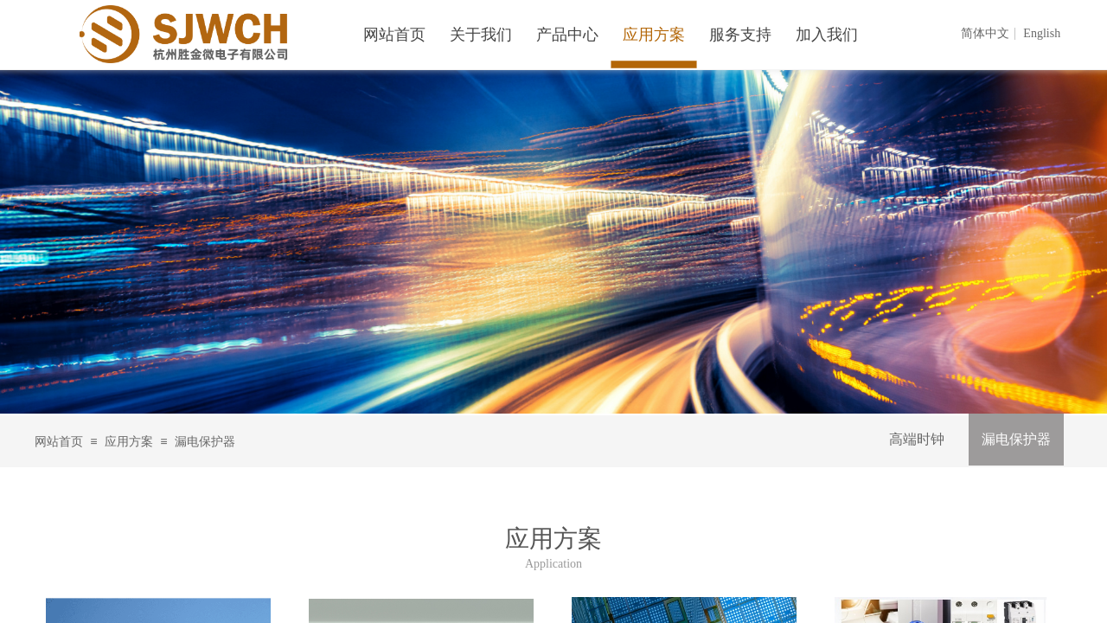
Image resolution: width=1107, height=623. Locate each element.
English (1041, 34)
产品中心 (567, 34)
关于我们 (481, 34)
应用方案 (129, 441)
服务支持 (740, 34)
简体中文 (985, 34)
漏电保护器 (1016, 439)
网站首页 (59, 441)
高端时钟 (916, 439)
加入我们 (827, 34)
